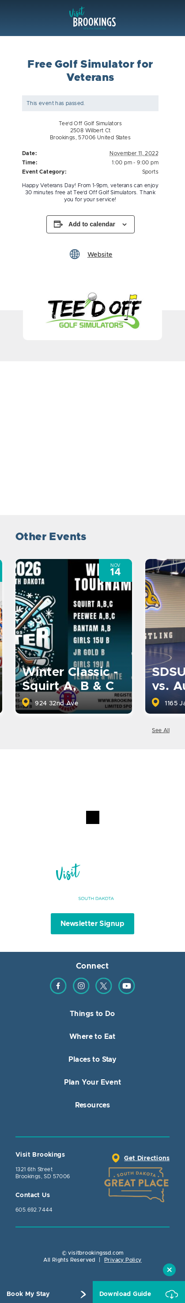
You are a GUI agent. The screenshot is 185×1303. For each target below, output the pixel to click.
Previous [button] (137, 538)
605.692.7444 (34, 1209)
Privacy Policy (123, 1260)
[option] (92, 310)
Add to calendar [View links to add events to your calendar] (91, 224)
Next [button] (162, 538)
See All (161, 730)
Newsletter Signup (92, 923)
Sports (150, 171)
